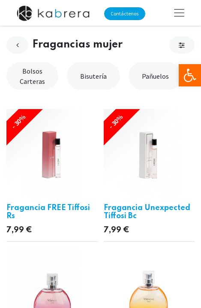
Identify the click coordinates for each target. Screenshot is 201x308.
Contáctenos (124, 13)
